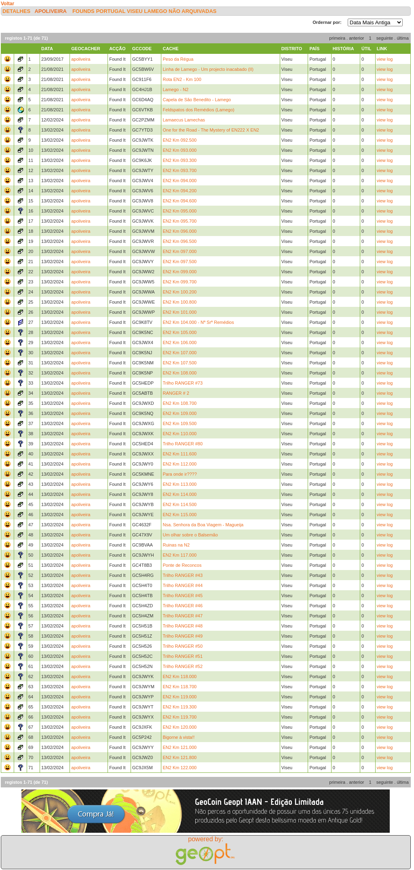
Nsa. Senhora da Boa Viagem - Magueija (203, 524)
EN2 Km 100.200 (179, 291)
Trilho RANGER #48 (183, 625)
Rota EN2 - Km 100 (182, 79)
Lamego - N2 (175, 89)
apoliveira (50, 11)
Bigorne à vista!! (178, 737)
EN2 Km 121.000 (179, 747)
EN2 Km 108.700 (179, 403)
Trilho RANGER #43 (183, 575)
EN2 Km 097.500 (179, 261)
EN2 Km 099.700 (179, 281)
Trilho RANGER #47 (183, 615)
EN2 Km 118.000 (179, 676)
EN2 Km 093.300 (179, 160)
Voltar (7, 3)
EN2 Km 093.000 (179, 150)
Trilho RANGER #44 (183, 585)
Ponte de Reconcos (182, 565)
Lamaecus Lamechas (184, 119)
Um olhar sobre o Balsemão (190, 534)
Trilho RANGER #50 (183, 646)
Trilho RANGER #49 (183, 636)
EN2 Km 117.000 (179, 555)
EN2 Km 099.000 (179, 271)
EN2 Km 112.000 (179, 464)
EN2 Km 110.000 (179, 433)
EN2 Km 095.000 (179, 210)
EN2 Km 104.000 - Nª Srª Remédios (198, 322)
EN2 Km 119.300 (179, 706)
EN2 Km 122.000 (179, 767)
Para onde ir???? (179, 474)
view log (385, 59)
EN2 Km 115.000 (179, 514)
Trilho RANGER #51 (183, 656)
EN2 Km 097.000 (179, 251)
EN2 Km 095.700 (179, 221)
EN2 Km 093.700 (179, 170)
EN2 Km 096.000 (179, 231)
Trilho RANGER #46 (183, 605)
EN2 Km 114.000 (179, 494)
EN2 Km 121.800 (179, 757)
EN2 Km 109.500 (179, 423)
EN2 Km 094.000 (179, 180)
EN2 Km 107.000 (179, 352)
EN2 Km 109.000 (179, 413)
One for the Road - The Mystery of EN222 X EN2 (211, 130)
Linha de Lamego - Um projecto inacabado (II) (208, 69)
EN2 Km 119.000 (179, 696)
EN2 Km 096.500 (179, 241)
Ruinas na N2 (176, 544)
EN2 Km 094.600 (179, 200)
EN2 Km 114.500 (179, 504)
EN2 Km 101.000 (179, 312)
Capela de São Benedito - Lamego (197, 99)
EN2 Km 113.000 (179, 484)
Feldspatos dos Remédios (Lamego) (198, 109)
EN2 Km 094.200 (179, 190)
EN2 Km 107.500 (179, 362)
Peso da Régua (178, 59)
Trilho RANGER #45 (183, 595)
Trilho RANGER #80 (183, 443)
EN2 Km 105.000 (179, 332)
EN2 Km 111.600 (179, 453)
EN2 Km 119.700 (179, 717)
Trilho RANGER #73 (183, 383)
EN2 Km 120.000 (179, 727)
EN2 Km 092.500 (179, 140)
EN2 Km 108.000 (179, 372)
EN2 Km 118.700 (179, 686)
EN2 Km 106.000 (179, 342)
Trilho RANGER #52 (183, 666)
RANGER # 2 (176, 393)
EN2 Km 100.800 (179, 302)
